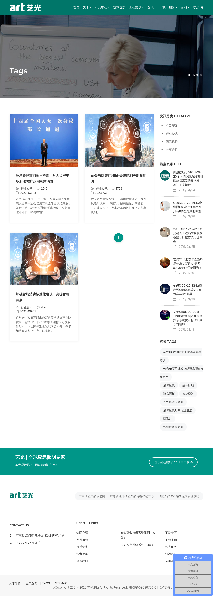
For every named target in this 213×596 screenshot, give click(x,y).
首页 (76, 7)
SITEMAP (61, 583)
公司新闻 (169, 126)
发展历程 (82, 540)
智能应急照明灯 (173, 427)
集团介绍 (82, 533)
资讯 (151, 7)
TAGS (46, 583)
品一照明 (188, 385)
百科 (185, 7)
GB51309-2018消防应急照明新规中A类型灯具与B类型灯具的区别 (187, 207)
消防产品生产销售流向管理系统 (179, 496)
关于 (87, 7)
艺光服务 (171, 547)
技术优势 (119, 7)
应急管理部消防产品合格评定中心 (132, 496)
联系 (196, 7)
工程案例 (136, 7)
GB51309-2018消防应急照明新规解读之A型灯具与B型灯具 (187, 290)
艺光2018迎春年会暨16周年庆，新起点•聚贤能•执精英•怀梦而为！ (188, 263)
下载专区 (171, 533)
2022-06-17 (26, 311)
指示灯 (167, 419)
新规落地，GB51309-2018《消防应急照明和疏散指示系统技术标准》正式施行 (188, 178)
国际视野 (169, 141)
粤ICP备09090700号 (142, 587)
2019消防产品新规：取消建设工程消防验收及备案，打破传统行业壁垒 (188, 235)
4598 (42, 307)
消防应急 (169, 385)
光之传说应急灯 (173, 402)
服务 (173, 7)
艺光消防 (93, 587)
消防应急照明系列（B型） (138, 545)
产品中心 (102, 7)
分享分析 (169, 149)
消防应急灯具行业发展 (177, 410)
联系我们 (82, 561)
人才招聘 (14, 583)
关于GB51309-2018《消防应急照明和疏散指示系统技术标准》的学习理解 (187, 318)
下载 (162, 7)
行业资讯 (26, 307)
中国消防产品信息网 (92, 496)
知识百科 (171, 554)
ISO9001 (188, 394)
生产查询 (31, 583)
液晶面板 (169, 394)
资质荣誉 (82, 547)
